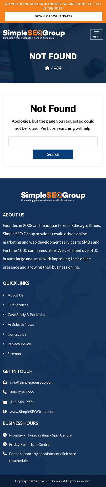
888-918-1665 (18, 392)
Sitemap (14, 353)
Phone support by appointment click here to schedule (42, 457)
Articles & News (21, 324)
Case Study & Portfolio (26, 314)
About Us (15, 295)
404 (57, 67)
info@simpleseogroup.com (28, 382)
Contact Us (17, 334)
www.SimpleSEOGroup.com (29, 411)
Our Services (18, 304)
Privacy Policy (19, 343)
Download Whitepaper (53, 16)
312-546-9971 (18, 401)
